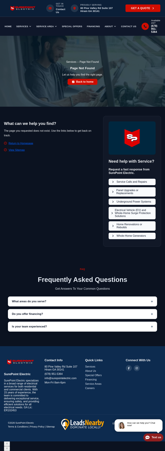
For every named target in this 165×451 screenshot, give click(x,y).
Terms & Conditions (18, 426)
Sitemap (50, 426)
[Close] (7, 443)
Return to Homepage (21, 143)
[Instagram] (137, 368)
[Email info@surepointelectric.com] (56, 8)
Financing (93, 26)
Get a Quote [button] (143, 8)
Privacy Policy (37, 426)
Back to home (83, 81)
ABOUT (111, 26)
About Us (90, 371)
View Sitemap (17, 150)
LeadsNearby (150, 426)
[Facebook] (129, 368)
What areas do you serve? (29, 301)
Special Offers (72, 26)
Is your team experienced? (29, 326)
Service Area (46, 26)
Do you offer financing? (27, 314)
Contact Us (128, 26)
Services (24, 26)
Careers (90, 388)
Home (8, 26)
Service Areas (93, 383)
